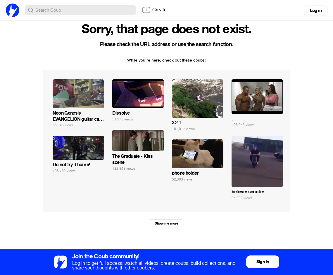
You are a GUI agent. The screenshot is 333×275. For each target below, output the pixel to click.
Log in (316, 10)
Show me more (166, 223)
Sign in (262, 262)
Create (154, 10)
